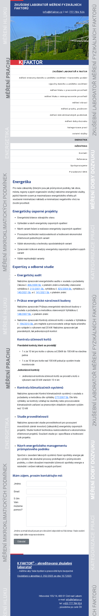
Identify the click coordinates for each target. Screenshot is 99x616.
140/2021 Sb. (24, 292)
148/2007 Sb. (24, 314)
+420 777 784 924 (72, 603)
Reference (82, 159)
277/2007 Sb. (62, 397)
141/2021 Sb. (43, 292)
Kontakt (83, 153)
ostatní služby (79, 133)
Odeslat (21, 541)
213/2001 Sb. (37, 288)
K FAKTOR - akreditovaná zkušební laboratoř (44, 565)
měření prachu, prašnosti (74, 109)
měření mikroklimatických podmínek (68, 115)
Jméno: (17, 483)
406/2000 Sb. (34, 285)
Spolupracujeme (79, 165)
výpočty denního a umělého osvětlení (68, 84)
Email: (17, 491)
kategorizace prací (77, 127)
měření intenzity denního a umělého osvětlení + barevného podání (53, 78)
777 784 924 (77, 12)
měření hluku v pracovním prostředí (68, 90)
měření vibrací (79, 102)
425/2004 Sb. (65, 288)
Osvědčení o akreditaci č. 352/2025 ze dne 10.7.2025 (44, 576)
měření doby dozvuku (76, 121)
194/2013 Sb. (26, 323)
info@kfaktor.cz (52, 12)
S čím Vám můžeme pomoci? (18, 504)
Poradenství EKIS (78, 172)
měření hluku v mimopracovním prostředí (66, 96)
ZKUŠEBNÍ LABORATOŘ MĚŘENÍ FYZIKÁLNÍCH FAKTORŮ (47, 6)
